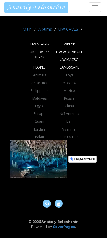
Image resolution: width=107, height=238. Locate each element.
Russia (69, 98)
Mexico (69, 90)
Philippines (39, 90)
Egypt (39, 106)
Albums (45, 29)
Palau (39, 136)
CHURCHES (69, 136)
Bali (69, 121)
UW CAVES (68, 29)
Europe (39, 113)
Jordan (39, 129)
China (69, 106)
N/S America (69, 113)
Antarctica (39, 82)
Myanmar (69, 129)
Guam (39, 121)
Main (27, 29)
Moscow (69, 82)
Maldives (39, 98)
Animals (39, 75)
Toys (69, 75)
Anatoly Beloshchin (36, 7)
